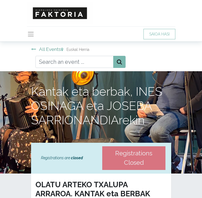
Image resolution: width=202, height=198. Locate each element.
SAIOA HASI (159, 34)
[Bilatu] (119, 62)
